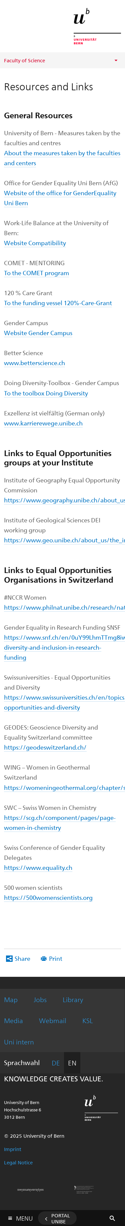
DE (56, 1062)
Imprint (12, 1149)
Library (73, 999)
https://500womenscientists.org (48, 897)
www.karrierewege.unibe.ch (43, 423)
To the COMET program (36, 273)
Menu (24, 1216)
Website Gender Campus (38, 332)
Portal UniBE (60, 1218)
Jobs (40, 999)
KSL (87, 1020)
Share (22, 958)
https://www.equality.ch (38, 867)
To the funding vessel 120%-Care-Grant (58, 303)
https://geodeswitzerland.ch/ (45, 747)
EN (72, 1062)
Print (55, 958)
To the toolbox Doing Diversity (46, 393)
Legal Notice (18, 1162)
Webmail (52, 1020)
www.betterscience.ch (34, 362)
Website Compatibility (35, 243)
